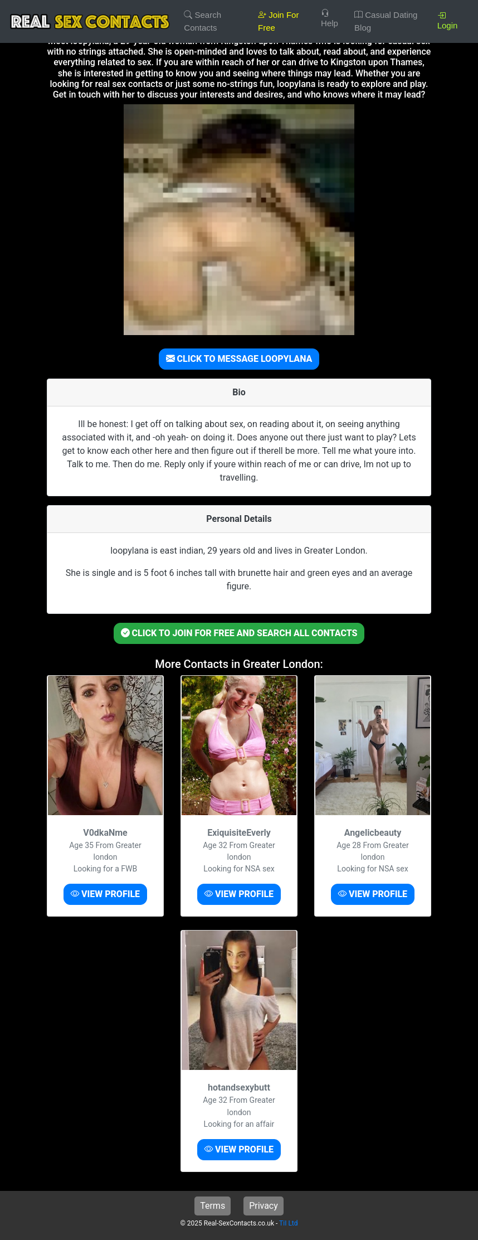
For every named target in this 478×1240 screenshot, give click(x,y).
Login (447, 20)
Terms (212, 1205)
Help (329, 18)
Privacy (263, 1205)
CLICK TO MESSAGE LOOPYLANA (239, 358)
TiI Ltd (288, 1223)
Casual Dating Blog (385, 21)
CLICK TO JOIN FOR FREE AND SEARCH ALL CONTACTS (239, 633)
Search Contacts (202, 21)
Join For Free (278, 21)
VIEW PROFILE (105, 894)
